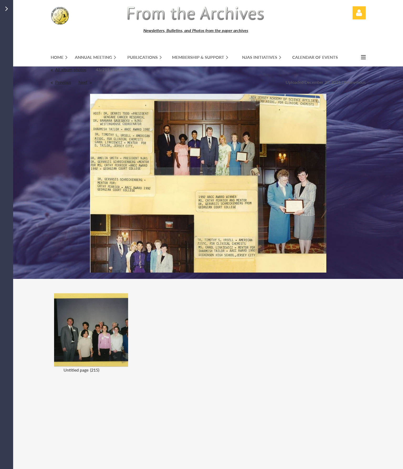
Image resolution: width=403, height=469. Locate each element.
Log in (359, 12)
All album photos (70, 69)
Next (82, 82)
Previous (63, 82)
